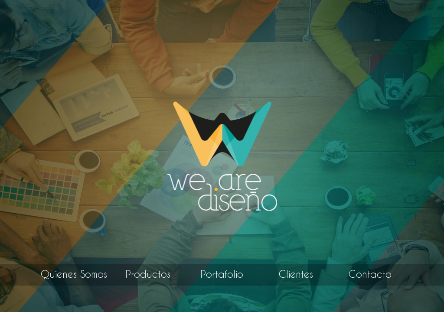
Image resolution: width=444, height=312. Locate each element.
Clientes (296, 274)
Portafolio (221, 274)
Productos (147, 274)
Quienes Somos (74, 274)
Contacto (370, 274)
